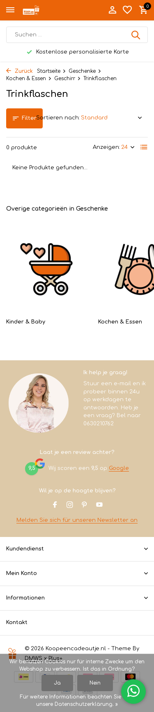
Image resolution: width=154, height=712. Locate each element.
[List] (144, 147)
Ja (57, 683)
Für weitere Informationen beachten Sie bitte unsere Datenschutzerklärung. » (77, 700)
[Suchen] (77, 35)
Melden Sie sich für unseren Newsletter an (77, 520)
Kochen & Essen (29, 78)
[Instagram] (70, 505)
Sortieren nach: (58, 118)
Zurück (19, 71)
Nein (95, 683)
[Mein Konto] (112, 10)
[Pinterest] (84, 505)
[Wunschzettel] (127, 10)
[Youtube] (99, 505)
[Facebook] (55, 505)
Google (119, 468)
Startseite (51, 71)
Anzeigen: (106, 147)
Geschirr (67, 78)
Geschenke (85, 71)
